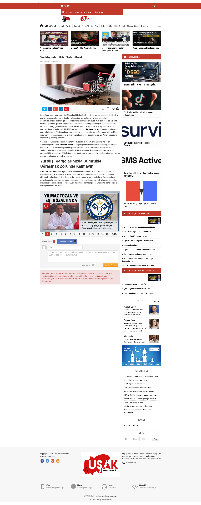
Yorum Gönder (48, 241)
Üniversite (144, 26)
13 (98, 234)
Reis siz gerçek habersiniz (133, 402)
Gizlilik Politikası (132, 425)
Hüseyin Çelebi (130, 306)
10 (84, 234)
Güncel (61, 26)
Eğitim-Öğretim (87, 26)
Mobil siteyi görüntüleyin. (55, 486)
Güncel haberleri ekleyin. (148, 486)
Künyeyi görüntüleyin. (85, 486)
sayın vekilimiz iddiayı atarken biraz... (137, 380)
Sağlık (109, 26)
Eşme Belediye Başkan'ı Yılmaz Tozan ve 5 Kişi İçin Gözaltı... (84, 12)
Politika (68, 26)
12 (93, 234)
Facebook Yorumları (67, 241)
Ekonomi (77, 26)
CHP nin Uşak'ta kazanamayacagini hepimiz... (140, 395)
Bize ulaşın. (112, 486)
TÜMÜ (114, 234)
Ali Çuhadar (128, 336)
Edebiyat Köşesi (132, 26)
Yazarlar (52, 26)
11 (89, 234)
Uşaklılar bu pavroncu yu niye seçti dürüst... (139, 391)
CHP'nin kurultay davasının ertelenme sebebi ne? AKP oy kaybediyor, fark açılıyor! (134, 312)
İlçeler (103, 26)
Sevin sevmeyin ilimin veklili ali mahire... (138, 388)
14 (102, 234)
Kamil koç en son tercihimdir (134, 384)
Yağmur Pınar (129, 320)
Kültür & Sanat (119, 26)
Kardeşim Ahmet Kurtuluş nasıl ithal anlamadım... (141, 376)
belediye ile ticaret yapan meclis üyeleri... (138, 406)
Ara (155, 439)
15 (107, 234)
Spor (96, 26)
